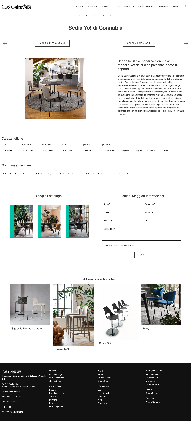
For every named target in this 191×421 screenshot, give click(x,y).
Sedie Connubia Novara (97, 174)
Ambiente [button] (26, 145)
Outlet (116, 6)
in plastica (49, 151)
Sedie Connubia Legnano (45, 174)
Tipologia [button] (85, 145)
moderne (68, 151)
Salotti (52, 397)
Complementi (152, 378)
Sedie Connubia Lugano (71, 174)
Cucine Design (55, 375)
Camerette (102, 403)
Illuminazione (152, 375)
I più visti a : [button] (107, 145)
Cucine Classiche (57, 381)
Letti (100, 390)
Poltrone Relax (104, 378)
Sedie (105, 16)
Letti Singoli (103, 393)
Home (81, 16)
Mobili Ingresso (56, 407)
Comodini (102, 397)
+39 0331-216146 (12, 392)
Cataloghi (163, 6)
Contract (129, 6)
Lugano (139, 151)
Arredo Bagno (104, 381)
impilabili (88, 151)
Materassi (150, 381)
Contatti (176, 6)
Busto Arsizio (110, 151)
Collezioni (93, 6)
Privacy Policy (129, 246)
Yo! (111, 16)
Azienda (79, 6)
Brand (105, 6)
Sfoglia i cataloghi (139, 43)
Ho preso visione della (120, 246)
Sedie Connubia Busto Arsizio (16, 174)
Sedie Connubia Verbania (123, 174)
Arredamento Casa (93, 16)
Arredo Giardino (153, 402)
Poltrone (53, 400)
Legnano (125, 151)
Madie (52, 403)
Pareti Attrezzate (57, 393)
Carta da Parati (153, 385)
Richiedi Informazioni (52, 43)
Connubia (9, 151)
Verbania (165, 151)
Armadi (101, 400)
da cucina (29, 151)
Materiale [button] (46, 145)
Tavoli (100, 371)
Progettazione (146, 6)
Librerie (52, 390)
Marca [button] (5, 145)
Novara (152, 151)
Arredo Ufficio (152, 393)
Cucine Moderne (56, 378)
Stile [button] (63, 145)
